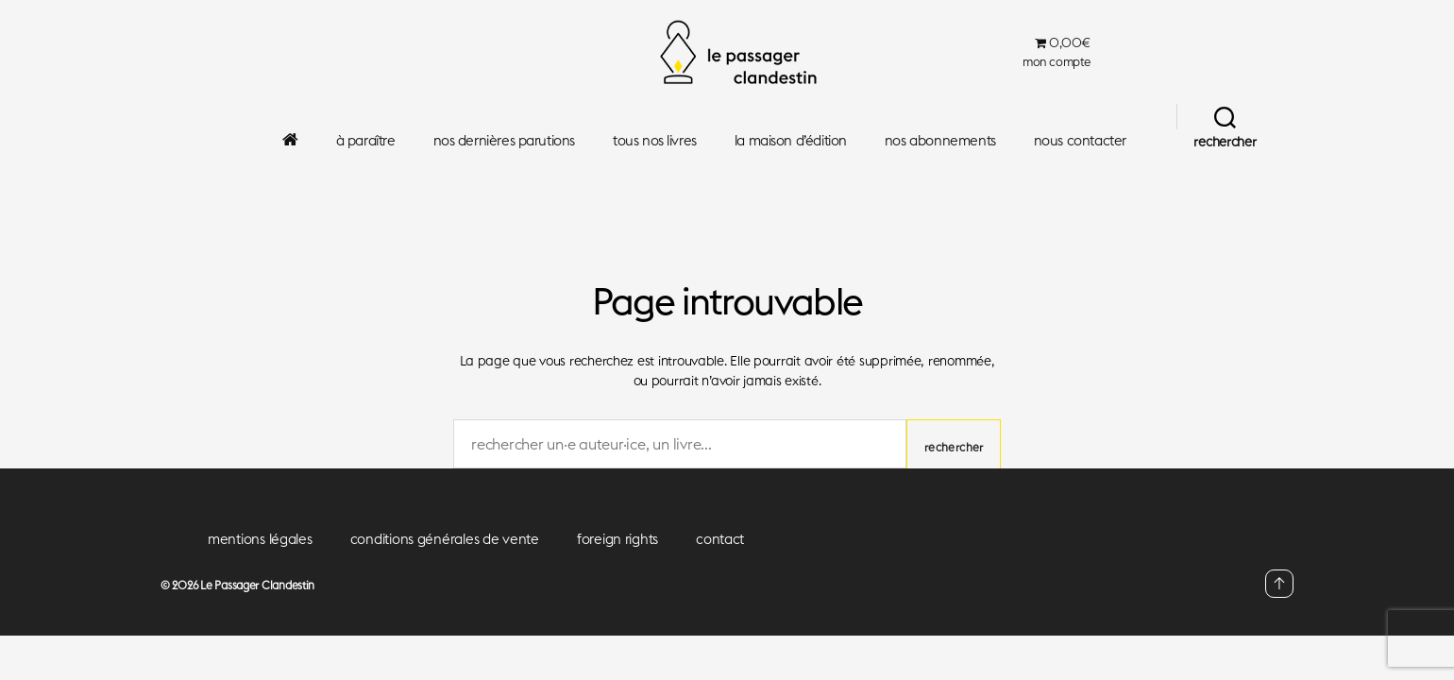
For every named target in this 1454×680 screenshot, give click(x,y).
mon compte (1056, 62)
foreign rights (617, 539)
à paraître (366, 140)
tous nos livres (655, 140)
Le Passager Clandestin (257, 585)
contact (720, 539)
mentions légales (260, 539)
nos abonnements (940, 140)
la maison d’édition (791, 140)
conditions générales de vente (444, 539)
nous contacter (1080, 140)
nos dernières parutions (504, 140)
